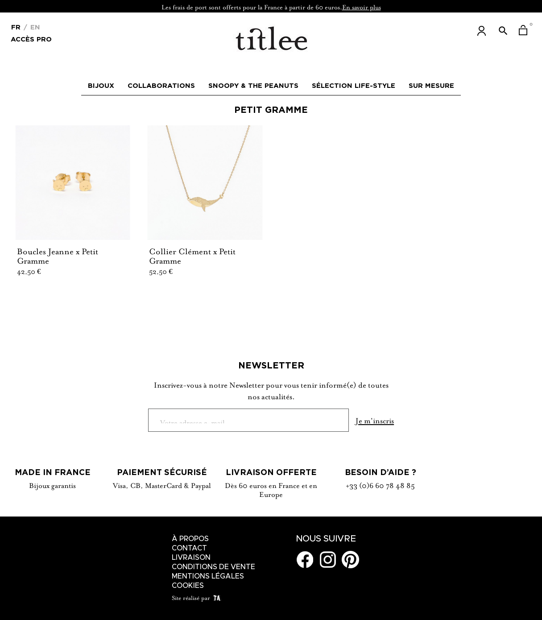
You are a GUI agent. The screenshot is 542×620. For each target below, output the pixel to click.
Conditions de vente (213, 566)
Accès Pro (31, 38)
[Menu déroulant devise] (16, 26)
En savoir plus (361, 6)
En (34, 27)
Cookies (188, 585)
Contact (189, 548)
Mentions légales (208, 576)
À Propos (190, 538)
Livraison (191, 557)
